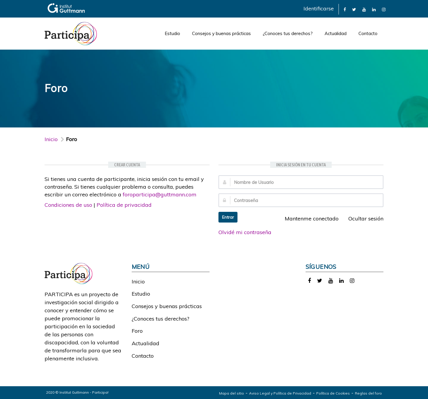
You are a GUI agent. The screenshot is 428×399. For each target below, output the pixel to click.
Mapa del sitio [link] (231, 393)
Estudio (172, 33)
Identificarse (318, 8)
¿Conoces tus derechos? (288, 33)
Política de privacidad (124, 204)
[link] (345, 9)
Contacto (367, 33)
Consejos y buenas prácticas (221, 33)
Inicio (51, 139)
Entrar (228, 217)
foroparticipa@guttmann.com (159, 194)
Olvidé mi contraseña (244, 232)
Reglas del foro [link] (368, 393)
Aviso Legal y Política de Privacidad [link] (280, 393)
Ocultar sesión (362, 218)
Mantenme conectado (308, 218)
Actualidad (336, 33)
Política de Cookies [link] (333, 393)
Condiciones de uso (68, 204)
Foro (137, 330)
